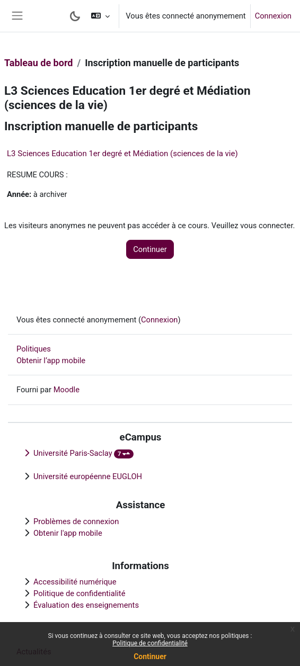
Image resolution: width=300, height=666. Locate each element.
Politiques (33, 349)
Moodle (67, 389)
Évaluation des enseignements (86, 605)
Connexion (273, 16)
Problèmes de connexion (76, 521)
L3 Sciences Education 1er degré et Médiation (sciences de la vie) (122, 153)
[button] (100, 16)
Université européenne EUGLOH (87, 476)
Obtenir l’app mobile (50, 360)
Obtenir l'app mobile (67, 533)
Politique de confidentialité (150, 643)
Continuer (150, 656)
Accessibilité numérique (75, 582)
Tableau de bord (38, 62)
